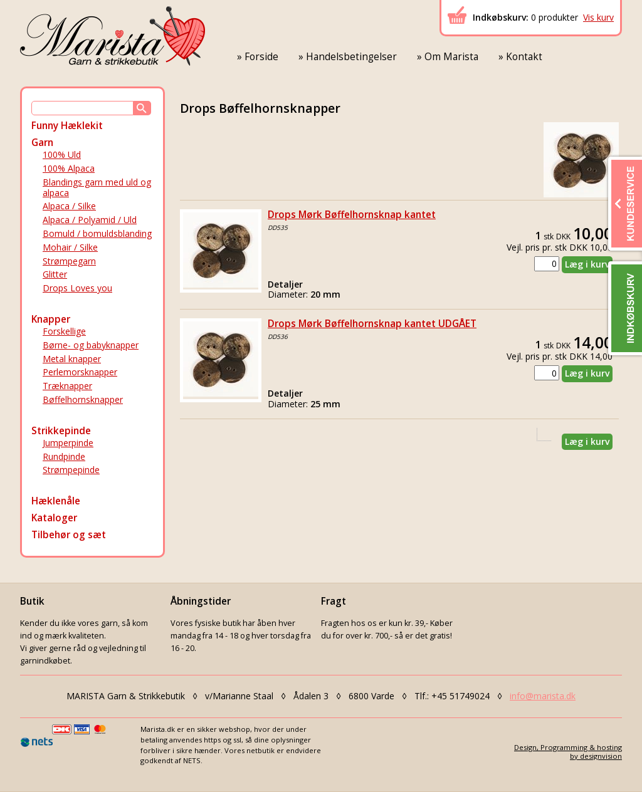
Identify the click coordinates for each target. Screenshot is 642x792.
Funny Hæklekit (67, 125)
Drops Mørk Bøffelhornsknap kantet (352, 214)
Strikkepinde (61, 430)
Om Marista (451, 56)
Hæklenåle (55, 501)
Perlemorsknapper (80, 372)
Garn (42, 142)
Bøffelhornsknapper (83, 399)
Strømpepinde (71, 470)
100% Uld (62, 154)
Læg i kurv (587, 264)
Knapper (50, 319)
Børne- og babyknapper (91, 345)
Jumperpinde (68, 443)
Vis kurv (598, 17)
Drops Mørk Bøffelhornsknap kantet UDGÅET (372, 323)
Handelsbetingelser (351, 56)
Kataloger (54, 517)
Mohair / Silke (70, 247)
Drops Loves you (77, 288)
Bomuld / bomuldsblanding (97, 233)
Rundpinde (64, 456)
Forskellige (64, 331)
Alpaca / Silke (69, 206)
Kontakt (524, 56)
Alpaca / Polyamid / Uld (90, 220)
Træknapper (67, 386)
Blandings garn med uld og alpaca (97, 187)
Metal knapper (72, 359)
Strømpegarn (69, 261)
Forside (261, 56)
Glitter (55, 274)
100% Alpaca (69, 168)
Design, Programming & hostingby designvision (568, 751)
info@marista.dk (543, 696)
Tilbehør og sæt (68, 534)
